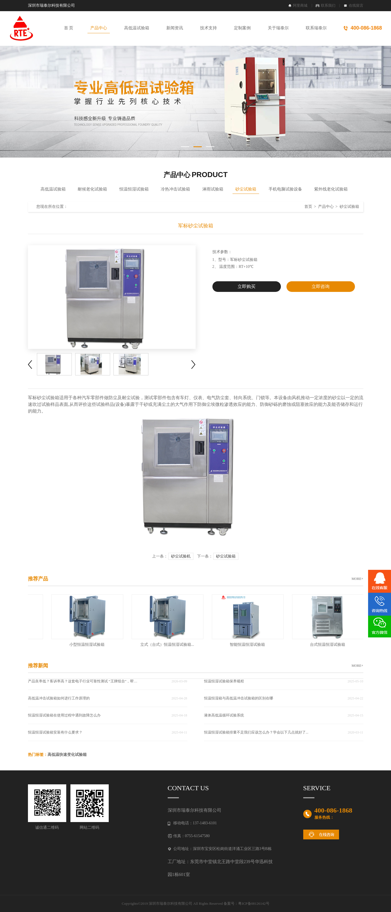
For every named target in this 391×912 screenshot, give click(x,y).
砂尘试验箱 (245, 189)
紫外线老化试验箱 (331, 189)
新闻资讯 (174, 28)
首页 (308, 206)
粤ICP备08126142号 (253, 903)
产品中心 (98, 28)
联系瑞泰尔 (316, 28)
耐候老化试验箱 (92, 189)
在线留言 (356, 5)
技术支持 (208, 28)
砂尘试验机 (181, 556)
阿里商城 (300, 5)
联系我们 (328, 5)
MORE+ (357, 579)
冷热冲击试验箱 (175, 189)
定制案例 (242, 28)
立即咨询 (321, 286)
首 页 (69, 28)
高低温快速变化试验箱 (67, 755)
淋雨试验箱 (212, 189)
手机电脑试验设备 (285, 189)
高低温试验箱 (136, 28)
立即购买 (246, 286)
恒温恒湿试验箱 (134, 189)
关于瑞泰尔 (278, 28)
